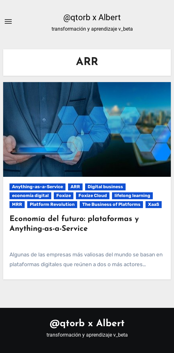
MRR (17, 204)
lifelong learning (132, 195)
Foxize (63, 195)
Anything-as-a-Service (37, 186)
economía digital (30, 195)
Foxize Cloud (92, 195)
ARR (75, 186)
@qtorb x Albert (92, 17)
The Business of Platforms (111, 204)
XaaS (153, 204)
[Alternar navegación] (8, 21)
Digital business (105, 186)
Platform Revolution (52, 204)
